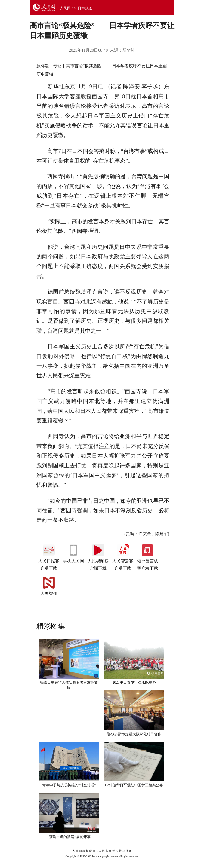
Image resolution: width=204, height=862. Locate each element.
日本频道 (85, 8)
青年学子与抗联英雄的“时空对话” (69, 785)
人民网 (65, 8)
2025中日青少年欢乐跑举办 (134, 682)
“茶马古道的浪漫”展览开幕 (69, 837)
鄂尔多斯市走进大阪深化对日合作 (134, 734)
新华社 (128, 50)
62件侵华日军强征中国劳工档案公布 (134, 785)
